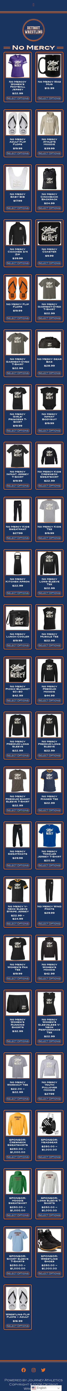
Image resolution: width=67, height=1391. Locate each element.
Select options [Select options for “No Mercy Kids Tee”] (49, 538)
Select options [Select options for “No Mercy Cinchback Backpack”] (49, 208)
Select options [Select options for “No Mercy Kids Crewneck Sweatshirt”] (49, 485)
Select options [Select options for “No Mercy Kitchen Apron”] (18, 593)
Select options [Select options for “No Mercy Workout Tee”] (18, 1099)
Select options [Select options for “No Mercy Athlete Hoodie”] (49, 153)
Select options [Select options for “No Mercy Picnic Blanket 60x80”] (18, 700)
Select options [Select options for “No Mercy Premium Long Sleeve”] (18, 755)
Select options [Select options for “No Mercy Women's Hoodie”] (49, 978)
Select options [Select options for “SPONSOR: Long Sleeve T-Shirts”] (49, 1215)
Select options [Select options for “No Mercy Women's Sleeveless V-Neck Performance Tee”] (49, 1041)
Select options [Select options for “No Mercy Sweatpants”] (18, 865)
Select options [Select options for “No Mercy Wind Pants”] (49, 923)
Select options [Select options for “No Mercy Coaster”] (49, 263)
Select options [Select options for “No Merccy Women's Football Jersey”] (18, 98)
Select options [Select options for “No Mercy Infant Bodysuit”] (49, 430)
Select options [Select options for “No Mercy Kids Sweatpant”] (18, 538)
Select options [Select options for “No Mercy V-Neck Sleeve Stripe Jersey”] (18, 923)
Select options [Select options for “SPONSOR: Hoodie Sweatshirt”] (18, 1215)
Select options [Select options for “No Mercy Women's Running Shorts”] (18, 1041)
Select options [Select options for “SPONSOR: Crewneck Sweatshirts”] (18, 1157)
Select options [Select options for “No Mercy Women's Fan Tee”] (18, 978)
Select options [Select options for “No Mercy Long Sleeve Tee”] (49, 593)
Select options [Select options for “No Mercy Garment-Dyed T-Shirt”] (49, 318)
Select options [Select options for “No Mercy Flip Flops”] (18, 318)
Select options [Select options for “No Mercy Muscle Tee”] (49, 645)
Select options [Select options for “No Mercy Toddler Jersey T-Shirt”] (49, 865)
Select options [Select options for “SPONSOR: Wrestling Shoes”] (49, 1273)
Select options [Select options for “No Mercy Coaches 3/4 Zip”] (18, 263)
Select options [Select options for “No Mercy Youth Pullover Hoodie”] (49, 1099)
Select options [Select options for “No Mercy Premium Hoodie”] (49, 700)
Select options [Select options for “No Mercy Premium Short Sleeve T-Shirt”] (18, 810)
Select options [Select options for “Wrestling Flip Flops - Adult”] (18, 1326)
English (39, 1388)
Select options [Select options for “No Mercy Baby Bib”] (18, 208)
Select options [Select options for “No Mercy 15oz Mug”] (49, 98)
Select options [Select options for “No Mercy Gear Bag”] (49, 373)
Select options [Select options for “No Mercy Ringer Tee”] (49, 810)
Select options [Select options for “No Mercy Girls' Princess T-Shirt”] (18, 430)
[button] (33, 5)
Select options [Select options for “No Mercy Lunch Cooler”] (18, 645)
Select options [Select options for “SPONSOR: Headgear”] (49, 1157)
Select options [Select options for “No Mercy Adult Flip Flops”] (18, 153)
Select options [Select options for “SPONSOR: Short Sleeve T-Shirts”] (18, 1273)
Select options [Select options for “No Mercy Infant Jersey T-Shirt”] (18, 485)
